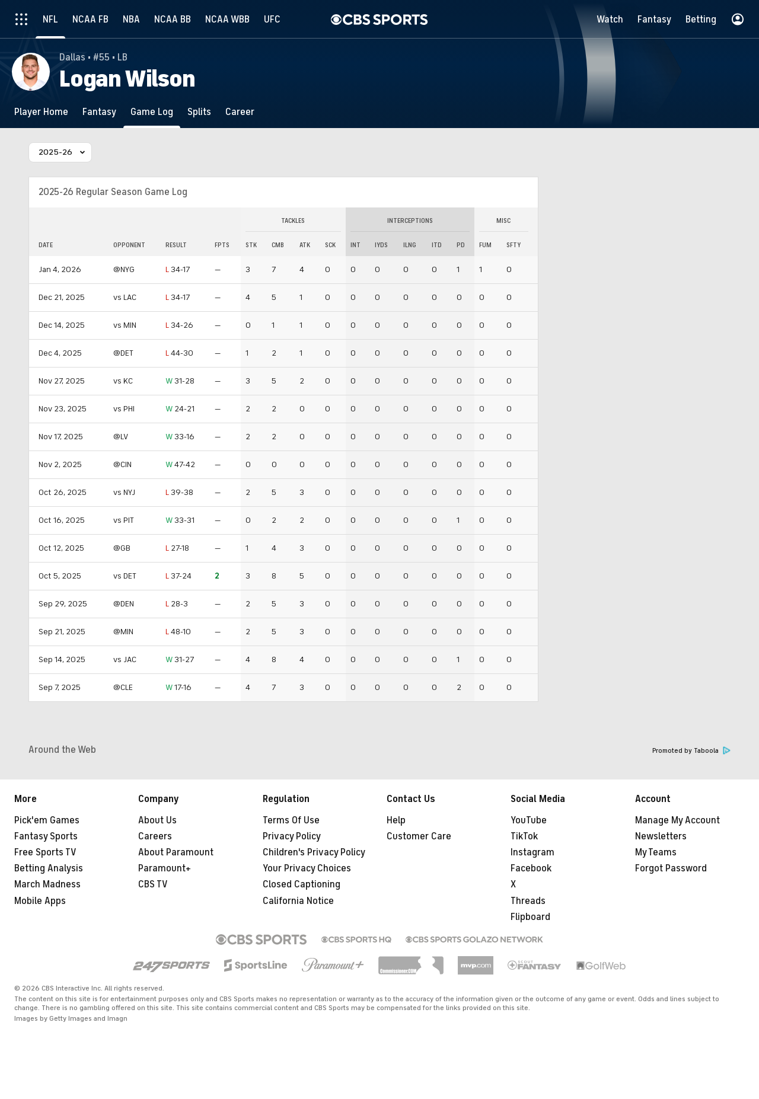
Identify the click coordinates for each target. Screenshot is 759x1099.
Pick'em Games (46, 820)
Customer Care (419, 836)
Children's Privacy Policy (314, 852)
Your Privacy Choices (307, 868)
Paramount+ (164, 868)
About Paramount (175, 852)
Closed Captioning (301, 884)
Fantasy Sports (46, 836)
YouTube (529, 820)
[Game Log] (151, 111)
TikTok (524, 836)
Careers (155, 836)
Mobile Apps (40, 901)
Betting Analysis (48, 868)
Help (396, 820)
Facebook (531, 868)
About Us (157, 820)
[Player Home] (41, 111)
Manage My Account (677, 820)
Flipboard (530, 917)
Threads (528, 901)
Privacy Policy (292, 836)
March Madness (47, 884)
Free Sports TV (45, 852)
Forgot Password (671, 868)
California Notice (298, 901)
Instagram (532, 852)
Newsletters (661, 836)
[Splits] (199, 111)
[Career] (239, 111)
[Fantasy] (99, 111)
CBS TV (153, 884)
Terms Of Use (291, 820)
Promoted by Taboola (691, 751)
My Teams (656, 852)
